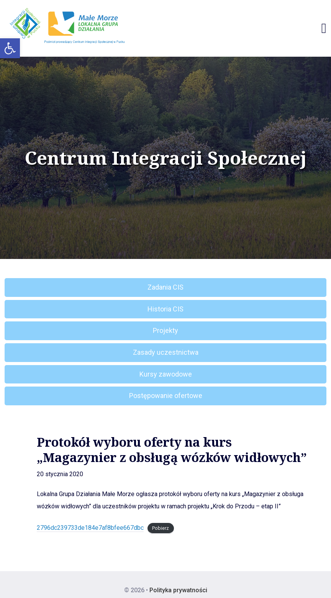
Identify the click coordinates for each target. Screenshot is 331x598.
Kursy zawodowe (165, 374)
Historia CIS (165, 309)
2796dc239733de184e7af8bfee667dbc (90, 527)
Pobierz (160, 528)
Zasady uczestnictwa (165, 352)
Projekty (165, 330)
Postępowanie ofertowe (165, 396)
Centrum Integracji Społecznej (165, 158)
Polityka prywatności (178, 590)
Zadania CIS (165, 287)
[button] (10, 48)
